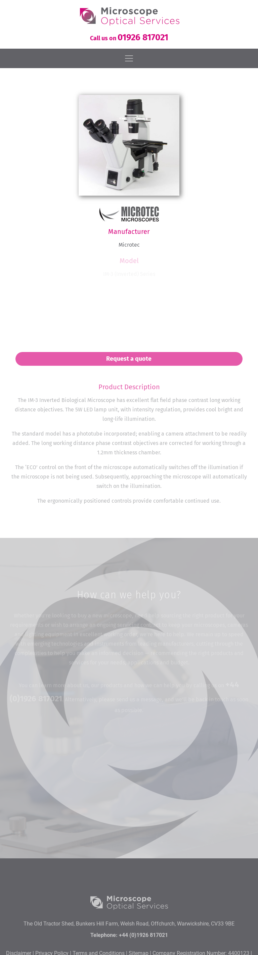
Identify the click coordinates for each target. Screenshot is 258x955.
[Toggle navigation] (129, 58)
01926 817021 (143, 37)
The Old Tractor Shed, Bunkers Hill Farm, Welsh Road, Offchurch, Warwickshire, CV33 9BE (129, 946)
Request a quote (129, 363)
